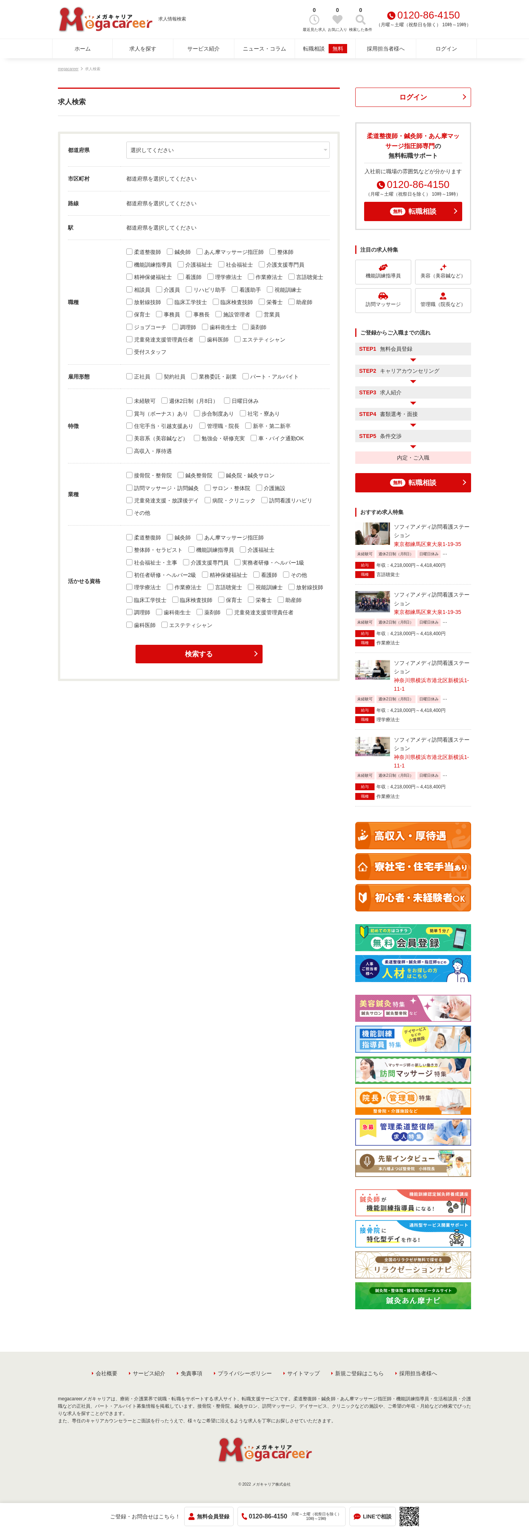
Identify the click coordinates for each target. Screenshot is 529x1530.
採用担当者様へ (386, 49)
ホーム (83, 49)
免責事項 (191, 1373)
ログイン (446, 49)
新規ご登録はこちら (359, 1373)
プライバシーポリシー (245, 1373)
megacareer (68, 69)
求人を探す (142, 49)
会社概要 (106, 1373)
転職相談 (325, 48)
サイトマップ (303, 1373)
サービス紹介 (203, 49)
